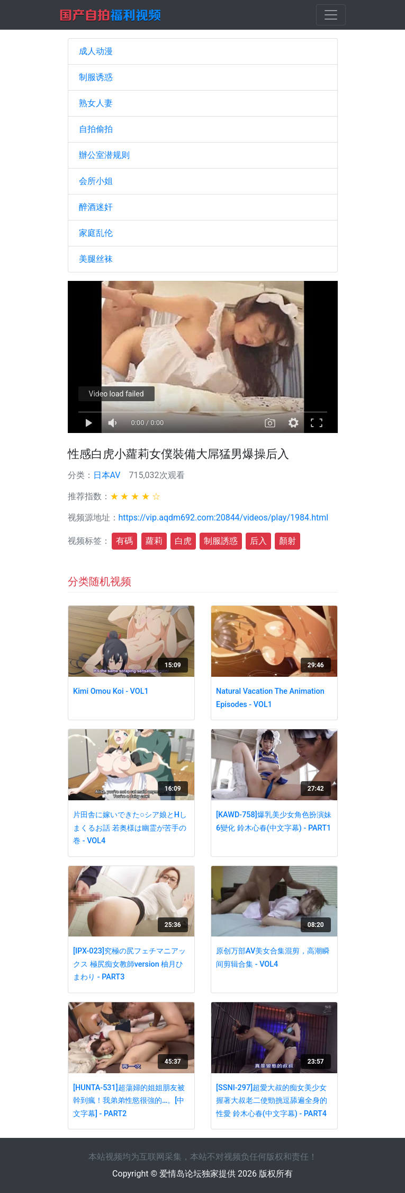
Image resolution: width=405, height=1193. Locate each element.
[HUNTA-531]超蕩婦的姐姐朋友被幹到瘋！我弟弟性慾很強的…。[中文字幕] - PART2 (129, 1100)
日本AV (107, 475)
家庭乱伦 (96, 233)
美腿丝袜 (96, 259)
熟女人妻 (96, 103)
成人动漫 (96, 51)
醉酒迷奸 (96, 207)
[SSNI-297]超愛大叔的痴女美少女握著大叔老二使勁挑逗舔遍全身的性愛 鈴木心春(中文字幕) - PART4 (271, 1100)
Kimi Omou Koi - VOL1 (111, 691)
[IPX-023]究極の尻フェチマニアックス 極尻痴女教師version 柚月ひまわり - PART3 (129, 964)
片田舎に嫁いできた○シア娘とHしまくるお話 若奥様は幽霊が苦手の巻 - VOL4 (130, 827)
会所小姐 (96, 181)
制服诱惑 (96, 77)
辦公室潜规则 (104, 155)
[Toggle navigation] (331, 14)
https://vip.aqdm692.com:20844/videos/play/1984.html (224, 517)
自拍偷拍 (96, 129)
